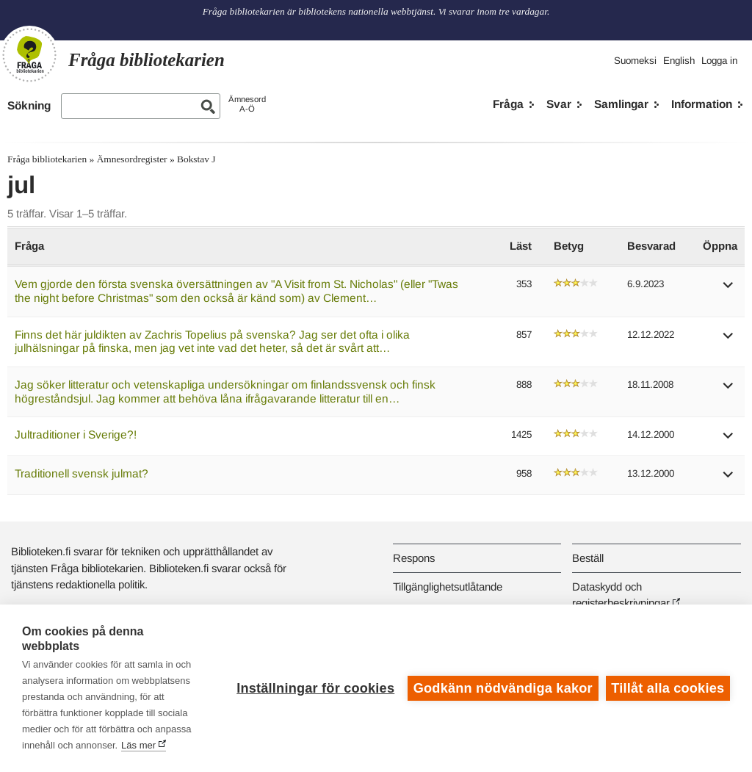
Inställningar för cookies (315, 688)
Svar (558, 104)
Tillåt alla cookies (667, 688)
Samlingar (621, 104)
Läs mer (138, 745)
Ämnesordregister (132, 159)
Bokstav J (196, 159)
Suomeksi (635, 60)
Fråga (508, 104)
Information (701, 104)
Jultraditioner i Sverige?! (76, 434)
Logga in (719, 60)
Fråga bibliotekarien (47, 159)
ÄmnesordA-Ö (247, 104)
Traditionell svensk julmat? (81, 473)
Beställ (588, 558)
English (679, 60)
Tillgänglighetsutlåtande (447, 586)
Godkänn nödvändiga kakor (503, 688)
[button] (728, 289)
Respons (414, 558)
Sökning (29, 105)
